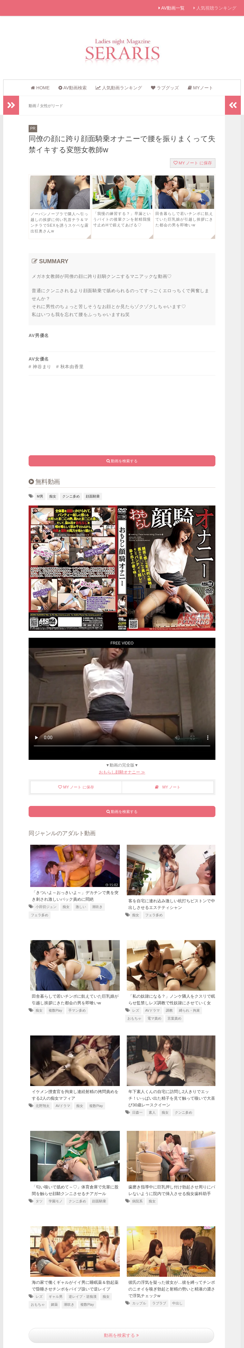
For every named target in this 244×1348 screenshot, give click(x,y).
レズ (135, 1016)
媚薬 (54, 1310)
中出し (177, 1302)
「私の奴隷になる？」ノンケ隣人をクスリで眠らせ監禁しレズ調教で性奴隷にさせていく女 (170, 1002)
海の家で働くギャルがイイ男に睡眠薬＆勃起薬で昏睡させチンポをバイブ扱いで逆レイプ (74, 1288)
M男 (40, 496)
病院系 (137, 1207)
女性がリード (54, 105)
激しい (81, 906)
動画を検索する (121, 1335)
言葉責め (174, 1024)
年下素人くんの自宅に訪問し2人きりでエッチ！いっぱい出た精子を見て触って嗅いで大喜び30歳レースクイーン (171, 1097)
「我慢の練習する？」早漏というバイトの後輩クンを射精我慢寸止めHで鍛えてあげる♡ (122, 219)
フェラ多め (39, 914)
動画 (33, 105)
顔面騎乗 (93, 496)
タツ (39, 1207)
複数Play (55, 1009)
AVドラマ (152, 1016)
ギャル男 (56, 1302)
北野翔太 (43, 1105)
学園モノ (56, 1207)
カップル (139, 1302)
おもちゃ (134, 1024)
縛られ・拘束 (189, 1016)
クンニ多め (71, 496)
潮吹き (97, 906)
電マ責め (154, 1024)
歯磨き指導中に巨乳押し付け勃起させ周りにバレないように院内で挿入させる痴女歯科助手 (170, 1192)
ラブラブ (159, 1302)
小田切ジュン (46, 906)
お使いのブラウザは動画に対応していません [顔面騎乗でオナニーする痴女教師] (122, 700)
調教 (169, 1016)
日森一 (137, 1111)
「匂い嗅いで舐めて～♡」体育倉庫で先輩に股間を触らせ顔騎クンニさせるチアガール (74, 1192)
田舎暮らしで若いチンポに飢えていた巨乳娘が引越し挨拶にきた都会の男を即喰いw (184, 219)
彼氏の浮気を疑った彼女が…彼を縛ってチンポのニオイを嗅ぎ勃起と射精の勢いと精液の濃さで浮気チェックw (170, 1288)
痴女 (52, 496)
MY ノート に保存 (192, 162)
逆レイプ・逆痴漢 (83, 1302)
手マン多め (77, 1009)
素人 (152, 1111)
